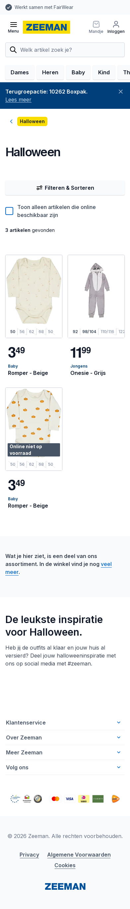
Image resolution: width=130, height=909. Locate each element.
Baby (78, 72)
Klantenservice (64, 722)
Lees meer (18, 99)
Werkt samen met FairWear (44, 7)
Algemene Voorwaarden (79, 854)
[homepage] (46, 27)
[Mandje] (96, 27)
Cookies (65, 865)
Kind (104, 72)
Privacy (29, 854)
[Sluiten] (120, 91)
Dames (20, 72)
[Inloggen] (116, 27)
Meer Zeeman (64, 752)
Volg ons (64, 767)
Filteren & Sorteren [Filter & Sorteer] (65, 187)
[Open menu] (13, 27)
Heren (50, 72)
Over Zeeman (64, 737)
